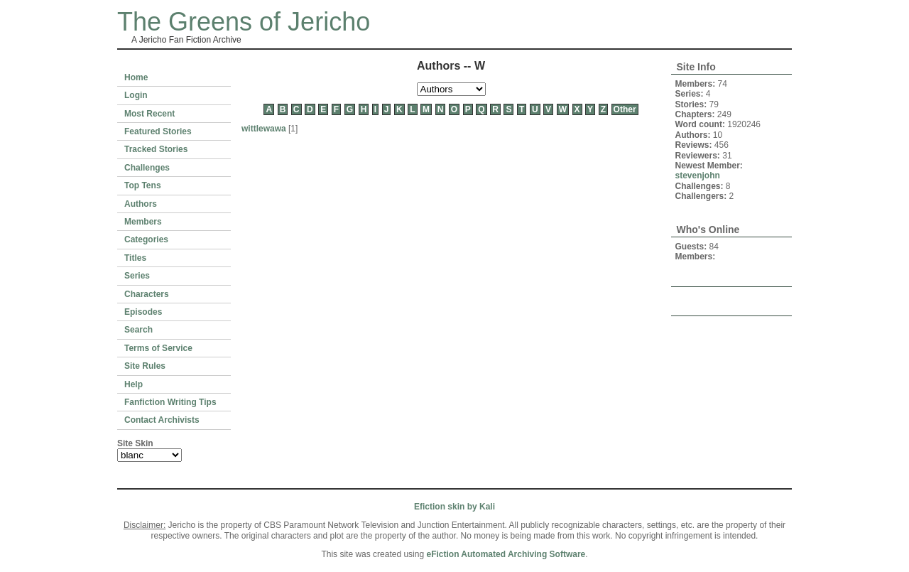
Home (136, 77)
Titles (135, 258)
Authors (140, 204)
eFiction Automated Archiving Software (505, 554)
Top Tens (142, 185)
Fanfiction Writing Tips (170, 402)
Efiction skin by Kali (454, 507)
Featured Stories (158, 131)
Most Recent (149, 114)
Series (137, 276)
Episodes (143, 312)
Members (143, 222)
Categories (146, 239)
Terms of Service (158, 348)
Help (133, 384)
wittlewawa (263, 129)
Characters (146, 294)
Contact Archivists (162, 420)
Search (138, 330)
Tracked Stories (155, 149)
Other (625, 109)
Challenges (147, 168)
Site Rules (144, 366)
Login (136, 95)
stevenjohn (697, 175)
